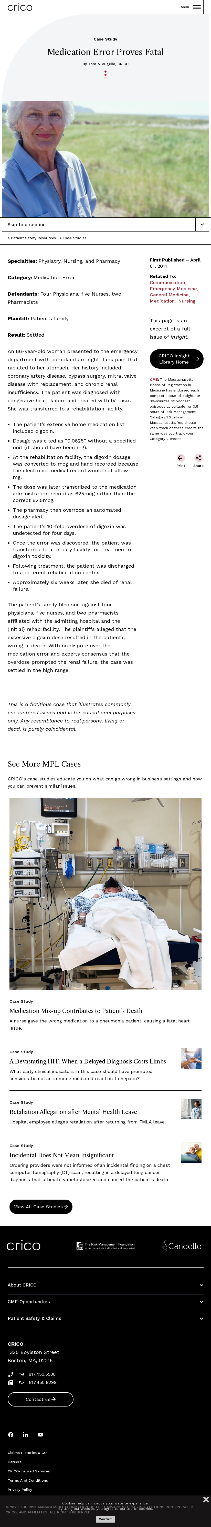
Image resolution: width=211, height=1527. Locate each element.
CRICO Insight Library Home (174, 359)
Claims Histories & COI (28, 1453)
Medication (162, 301)
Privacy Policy (20, 1490)
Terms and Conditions (28, 1480)
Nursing (187, 301)
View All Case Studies (38, 1206)
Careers (14, 1462)
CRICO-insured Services (29, 1471)
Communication (167, 282)
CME (154, 379)
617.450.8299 (43, 1382)
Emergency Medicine (173, 288)
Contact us (38, 1399)
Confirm (105, 1519)
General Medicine (169, 294)
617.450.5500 (42, 1374)
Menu (191, 7)
